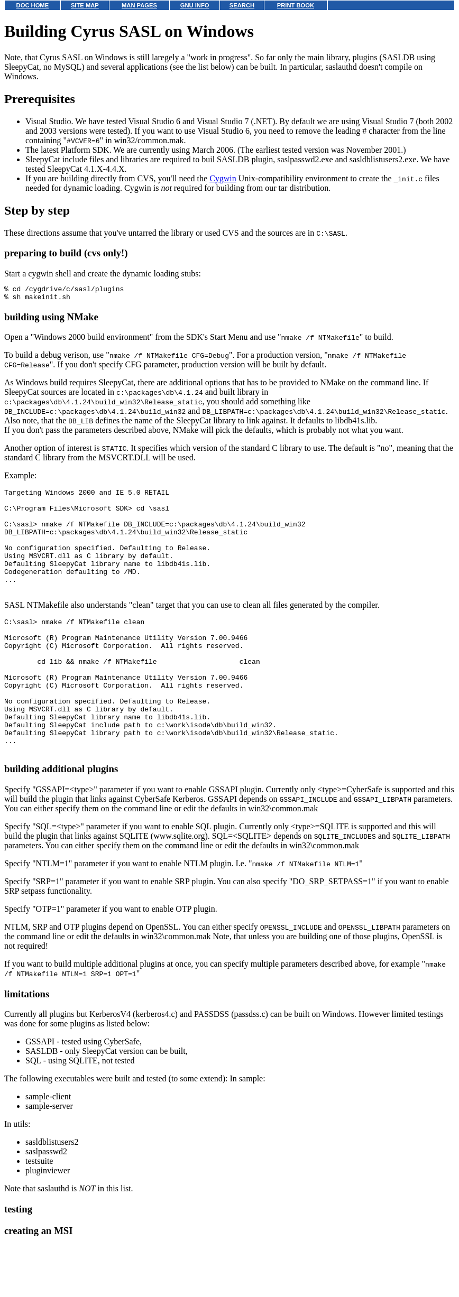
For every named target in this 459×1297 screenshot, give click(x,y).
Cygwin (222, 178)
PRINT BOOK (295, 5)
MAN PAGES (139, 5)
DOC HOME (32, 5)
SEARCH (241, 5)
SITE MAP (85, 5)
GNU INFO (194, 5)
